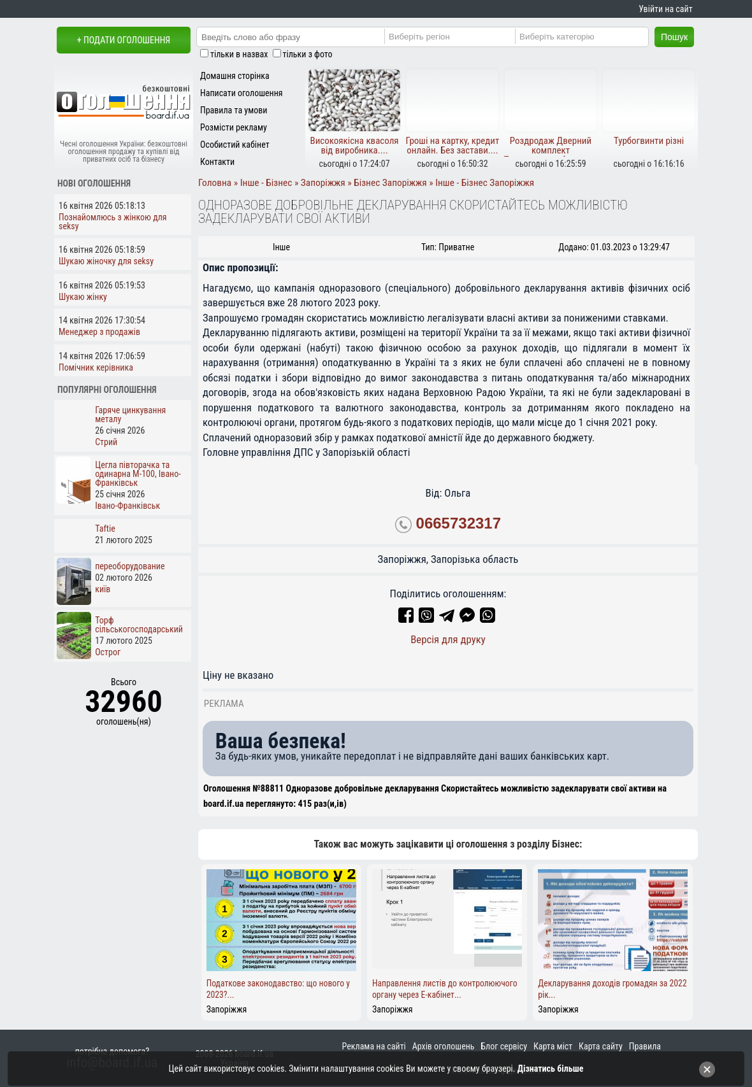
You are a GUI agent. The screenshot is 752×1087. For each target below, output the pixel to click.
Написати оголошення (241, 93)
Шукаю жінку (83, 297)
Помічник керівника (96, 367)
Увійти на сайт (665, 9)
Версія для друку (448, 639)
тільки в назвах (239, 54)
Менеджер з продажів (99, 332)
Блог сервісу (504, 1046)
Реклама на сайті (374, 1046)
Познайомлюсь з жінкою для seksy (113, 221)
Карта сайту (601, 1046)
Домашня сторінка (235, 76)
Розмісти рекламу (233, 127)
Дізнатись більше (550, 1068)
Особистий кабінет (235, 144)
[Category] (592, 36)
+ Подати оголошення (123, 40)
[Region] (461, 36)
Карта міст (552, 1046)
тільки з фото (308, 54)
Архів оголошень (443, 1046)
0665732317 (458, 523)
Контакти (217, 162)
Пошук (674, 37)
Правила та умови (233, 110)
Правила (645, 1046)
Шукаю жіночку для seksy (106, 261)
